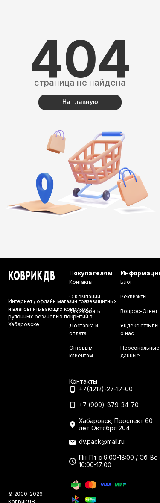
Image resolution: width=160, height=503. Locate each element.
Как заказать (84, 311)
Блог (126, 282)
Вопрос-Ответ (138, 311)
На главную (80, 101)
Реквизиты (133, 296)
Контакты (81, 282)
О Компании (84, 296)
